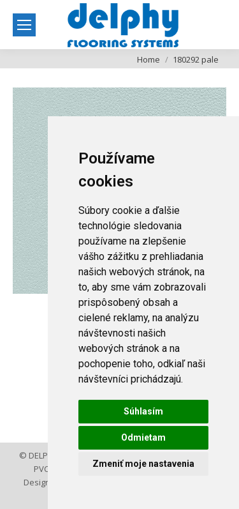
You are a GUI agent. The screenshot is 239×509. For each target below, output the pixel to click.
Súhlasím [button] (143, 411)
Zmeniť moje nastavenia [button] (143, 464)
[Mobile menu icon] (24, 24)
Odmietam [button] (143, 437)
